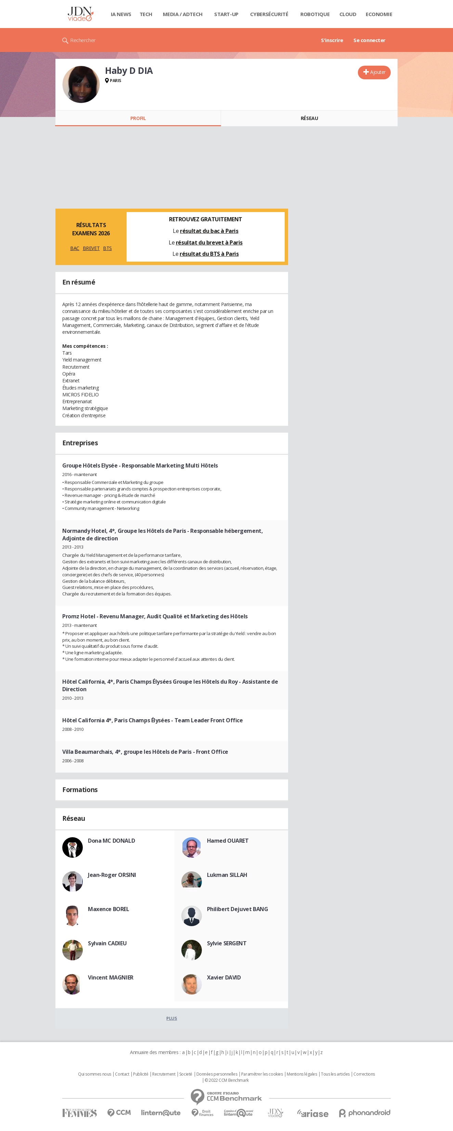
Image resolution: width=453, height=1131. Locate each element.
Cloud (348, 14)
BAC (74, 248)
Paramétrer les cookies (262, 1074)
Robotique (314, 14)
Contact (122, 1074)
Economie (379, 14)
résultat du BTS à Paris (209, 254)
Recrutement (163, 1074)
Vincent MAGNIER (110, 977)
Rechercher (83, 40)
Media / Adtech (183, 14)
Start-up (226, 14)
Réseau (309, 118)
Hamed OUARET (228, 840)
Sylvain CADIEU (107, 943)
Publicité (140, 1074)
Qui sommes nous (94, 1074)
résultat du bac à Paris (209, 231)
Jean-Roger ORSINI (112, 875)
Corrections (364, 1074)
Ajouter (378, 72)
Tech (146, 14)
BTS (107, 248)
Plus (171, 1018)
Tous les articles (335, 1074)
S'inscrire (332, 40)
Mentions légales (302, 1074)
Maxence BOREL (108, 909)
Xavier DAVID (224, 977)
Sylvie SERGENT (227, 943)
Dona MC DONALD (111, 840)
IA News (121, 14)
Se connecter (369, 40)
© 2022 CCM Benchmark (227, 1080)
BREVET (91, 248)
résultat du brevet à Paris (209, 242)
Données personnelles (216, 1074)
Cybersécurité (269, 14)
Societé (185, 1074)
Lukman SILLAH (227, 875)
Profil (138, 118)
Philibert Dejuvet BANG (237, 909)
